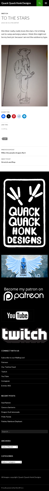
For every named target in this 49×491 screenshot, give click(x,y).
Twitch (4, 372)
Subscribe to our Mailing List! (13, 358)
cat (5, 139)
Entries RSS (6, 386)
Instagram (5, 381)
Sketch (4, 13)
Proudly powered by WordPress (12, 488)
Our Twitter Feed (8, 367)
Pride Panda (6, 417)
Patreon (4, 362)
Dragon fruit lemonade (10, 412)
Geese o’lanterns (8, 407)
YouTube (5, 376)
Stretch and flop (24, 160)
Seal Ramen (6, 403)
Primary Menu (46, 3)
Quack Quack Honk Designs (16, 3)
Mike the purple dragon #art (24, 151)
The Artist (15, 23)
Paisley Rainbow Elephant (11, 421)
